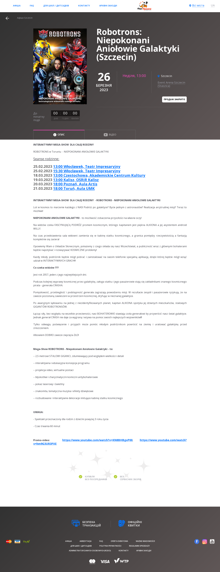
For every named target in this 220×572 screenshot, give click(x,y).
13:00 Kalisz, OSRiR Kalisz (76, 179)
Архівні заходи (108, 5)
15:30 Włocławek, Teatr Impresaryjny (86, 170)
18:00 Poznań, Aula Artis (75, 183)
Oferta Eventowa (119, 541)
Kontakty (84, 5)
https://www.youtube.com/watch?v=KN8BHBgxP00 (97, 440)
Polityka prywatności (110, 546)
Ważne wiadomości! (145, 541)
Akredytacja (86, 541)
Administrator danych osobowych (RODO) (90, 550)
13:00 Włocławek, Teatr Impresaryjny (86, 166)
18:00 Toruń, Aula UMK (74, 188)
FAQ (32, 5)
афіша (16, 5)
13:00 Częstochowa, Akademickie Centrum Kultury (99, 175)
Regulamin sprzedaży (139, 546)
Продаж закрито (174, 99)
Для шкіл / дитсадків (56, 5)
